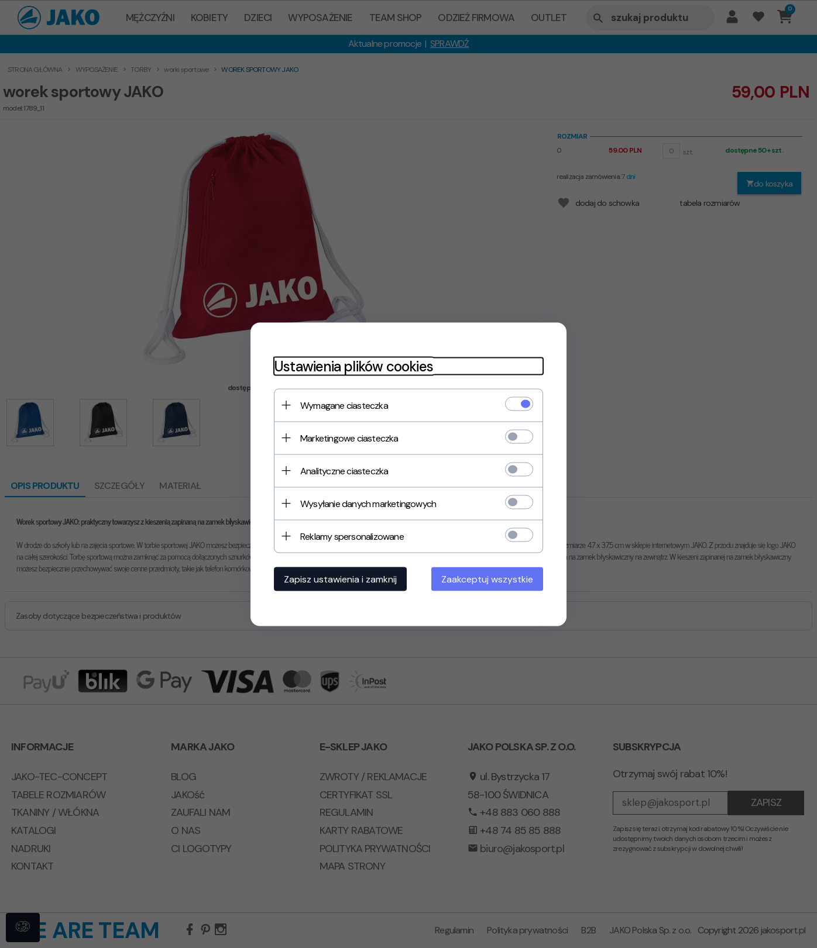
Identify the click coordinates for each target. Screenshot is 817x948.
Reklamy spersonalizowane (352, 536)
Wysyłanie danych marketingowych (368, 503)
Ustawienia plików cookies (353, 365)
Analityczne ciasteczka (344, 470)
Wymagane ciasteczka (344, 405)
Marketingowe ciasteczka (349, 438)
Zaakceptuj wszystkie (487, 579)
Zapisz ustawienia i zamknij (340, 579)
